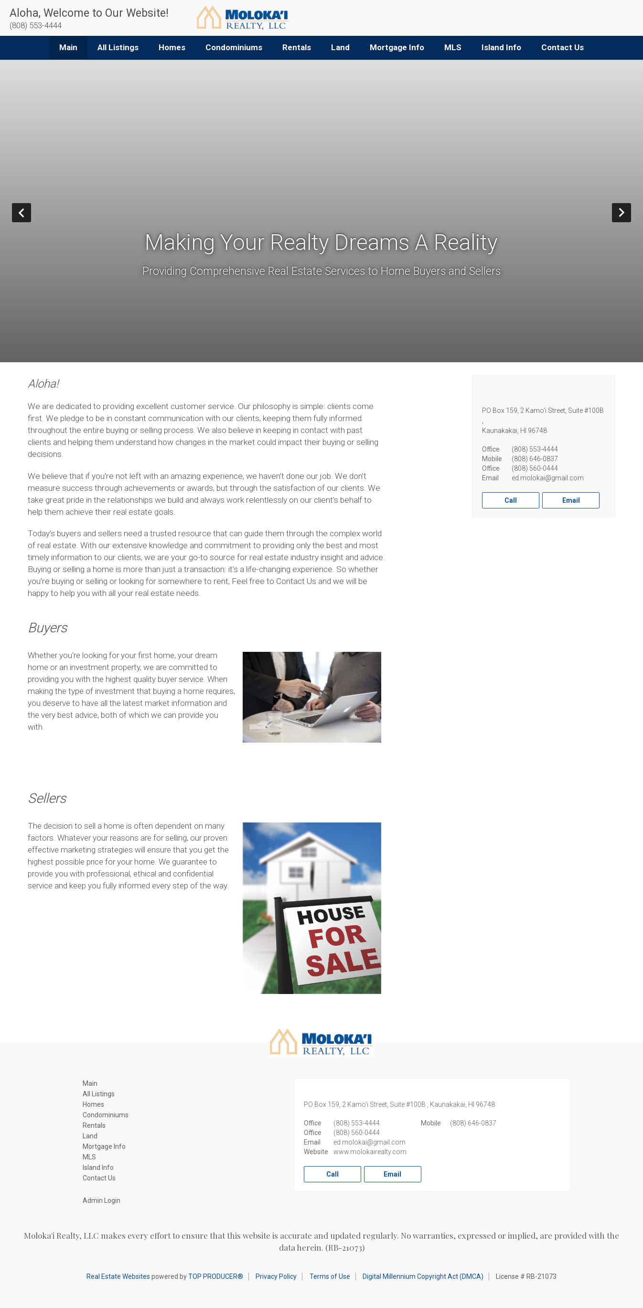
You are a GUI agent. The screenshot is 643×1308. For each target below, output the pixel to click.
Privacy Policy (276, 1276)
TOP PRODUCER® (215, 1276)
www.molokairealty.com (370, 1152)
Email (571, 500)
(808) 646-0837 (535, 459)
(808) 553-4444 (535, 449)
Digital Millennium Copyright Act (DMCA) (423, 1276)
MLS (452, 47)
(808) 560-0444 (535, 468)
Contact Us (562, 47)
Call (510, 500)
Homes (172, 47)
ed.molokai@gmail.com (548, 478)
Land (340, 47)
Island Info (501, 47)
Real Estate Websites (118, 1276)
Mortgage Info (397, 47)
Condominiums (233, 47)
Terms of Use (330, 1276)
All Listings (118, 47)
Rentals (296, 47)
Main (68, 47)
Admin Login (101, 1200)
